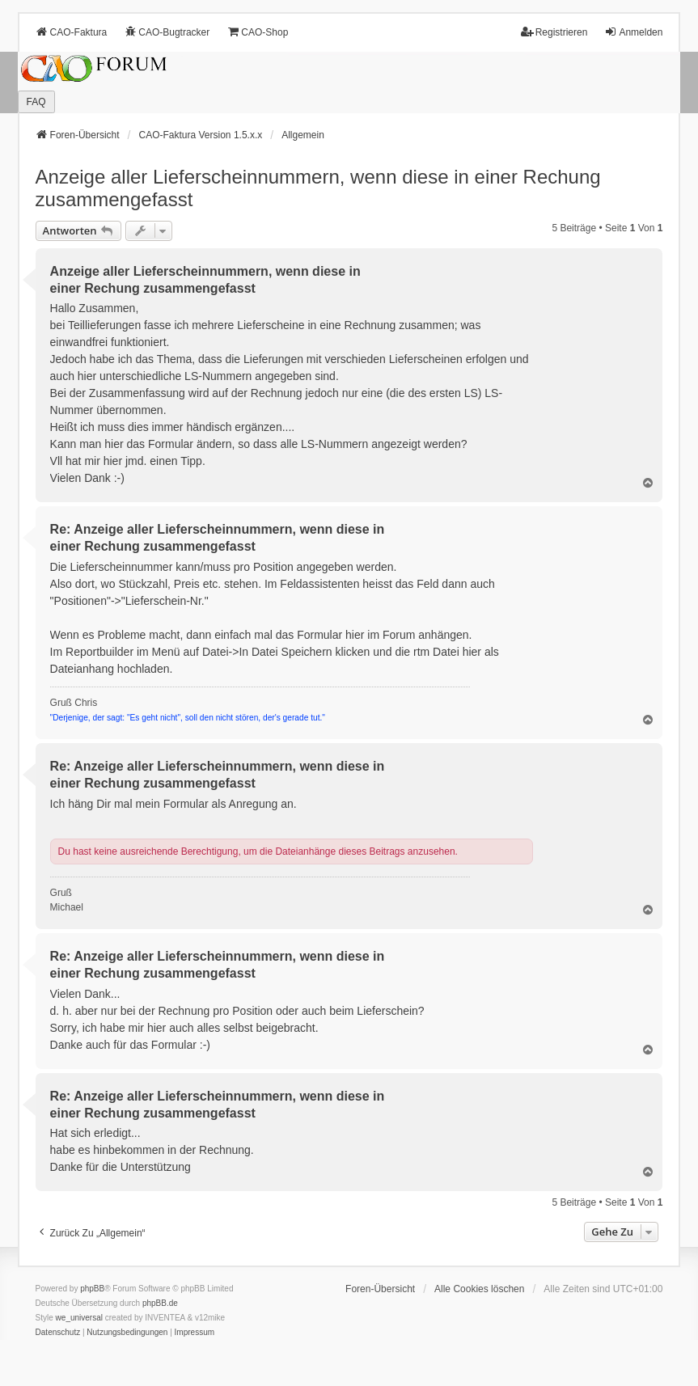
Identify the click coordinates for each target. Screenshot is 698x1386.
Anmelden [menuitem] (633, 32)
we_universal (79, 1317)
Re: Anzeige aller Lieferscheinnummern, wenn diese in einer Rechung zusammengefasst (217, 537)
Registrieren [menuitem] (554, 32)
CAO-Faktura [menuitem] (72, 32)
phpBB (92, 1288)
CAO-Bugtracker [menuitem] (166, 32)
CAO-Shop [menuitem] (257, 32)
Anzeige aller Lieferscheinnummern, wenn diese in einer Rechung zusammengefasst (318, 188)
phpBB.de (160, 1303)
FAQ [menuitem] (36, 102)
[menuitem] (58, 1332)
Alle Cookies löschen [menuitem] (479, 1289)
